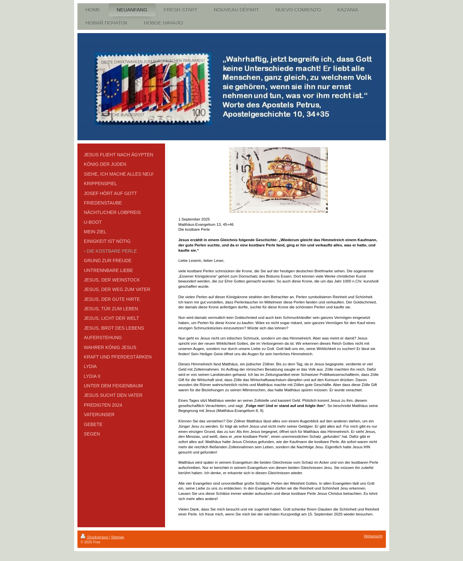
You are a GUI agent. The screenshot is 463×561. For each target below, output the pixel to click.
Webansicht (373, 536)
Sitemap (117, 537)
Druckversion (95, 537)
